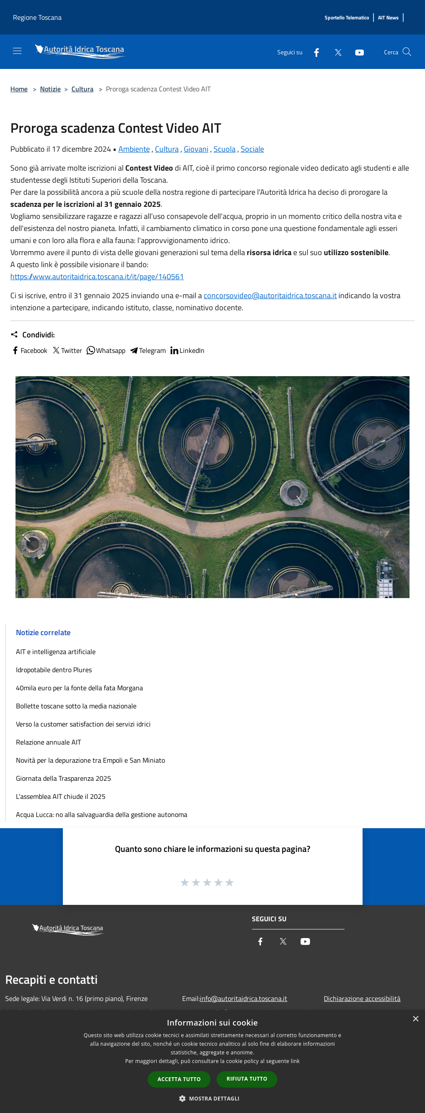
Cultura (82, 89)
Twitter (66, 350)
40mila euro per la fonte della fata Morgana (79, 688)
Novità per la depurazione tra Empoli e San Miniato (90, 760)
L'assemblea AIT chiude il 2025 (60, 796)
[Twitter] (334, 51)
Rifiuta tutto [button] (246, 1078)
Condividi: (32, 335)
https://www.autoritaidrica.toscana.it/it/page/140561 (97, 276)
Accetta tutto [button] (179, 1079)
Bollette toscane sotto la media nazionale (76, 706)
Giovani (196, 149)
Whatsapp (105, 350)
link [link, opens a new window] (295, 1061)
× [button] (415, 1019)
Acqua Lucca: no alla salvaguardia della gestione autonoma (101, 814)
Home (19, 89)
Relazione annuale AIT (48, 742)
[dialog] (212, 1061)
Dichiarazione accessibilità (362, 998)
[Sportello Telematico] (347, 18)
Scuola (225, 149)
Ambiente (134, 149)
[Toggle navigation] (17, 51)
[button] (213, 1098)
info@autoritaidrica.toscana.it (243, 998)
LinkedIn (187, 350)
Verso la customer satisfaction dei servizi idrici (83, 724)
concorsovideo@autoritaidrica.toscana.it (270, 295)
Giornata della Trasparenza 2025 (63, 778)
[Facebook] (313, 51)
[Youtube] (356, 51)
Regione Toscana (37, 17)
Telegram (147, 350)
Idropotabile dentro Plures (54, 669)
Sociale (252, 149)
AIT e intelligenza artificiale (56, 651)
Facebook (28, 350)
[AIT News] (388, 18)
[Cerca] (407, 52)
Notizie (50, 89)
